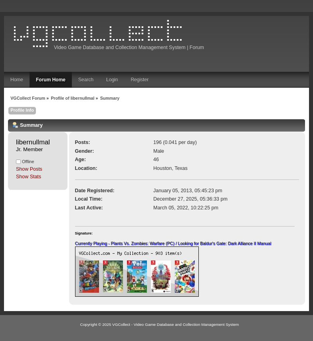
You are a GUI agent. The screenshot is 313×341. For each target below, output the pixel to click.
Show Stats (28, 176)
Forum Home (50, 80)
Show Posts (29, 169)
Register (140, 80)
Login (112, 80)
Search (85, 80)
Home (16, 80)
